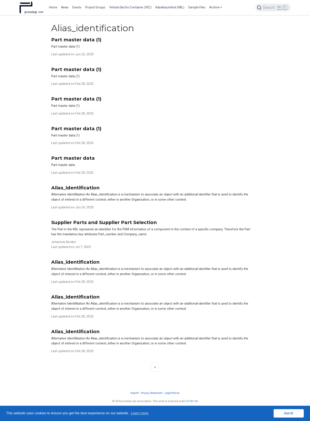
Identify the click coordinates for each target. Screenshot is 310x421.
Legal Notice (172, 393)
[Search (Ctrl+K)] (273, 7)
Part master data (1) (76, 39)
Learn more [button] (139, 413)
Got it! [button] (288, 413)
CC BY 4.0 (192, 401)
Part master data (73, 158)
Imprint (134, 393)
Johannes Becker (63, 242)
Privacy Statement (152, 393)
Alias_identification (75, 187)
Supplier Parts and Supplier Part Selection (104, 222)
